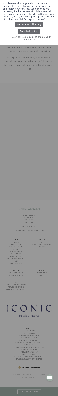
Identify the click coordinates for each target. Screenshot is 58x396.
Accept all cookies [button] (29, 31)
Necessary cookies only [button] (29, 24)
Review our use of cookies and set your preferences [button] (30, 38)
